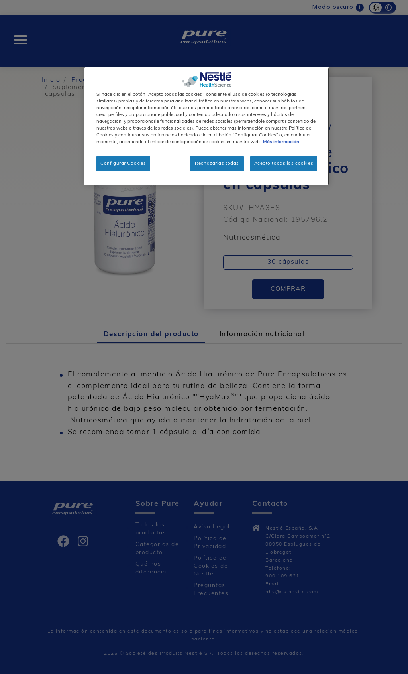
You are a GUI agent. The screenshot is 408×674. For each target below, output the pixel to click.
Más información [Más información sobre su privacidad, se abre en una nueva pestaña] (281, 142)
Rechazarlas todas (217, 163)
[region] (206, 126)
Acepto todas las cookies (284, 163)
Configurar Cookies (123, 163)
